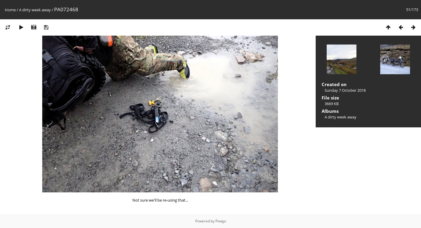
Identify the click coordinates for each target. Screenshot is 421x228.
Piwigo (220, 221)
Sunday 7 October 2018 (345, 90)
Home (10, 9)
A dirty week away (35, 9)
